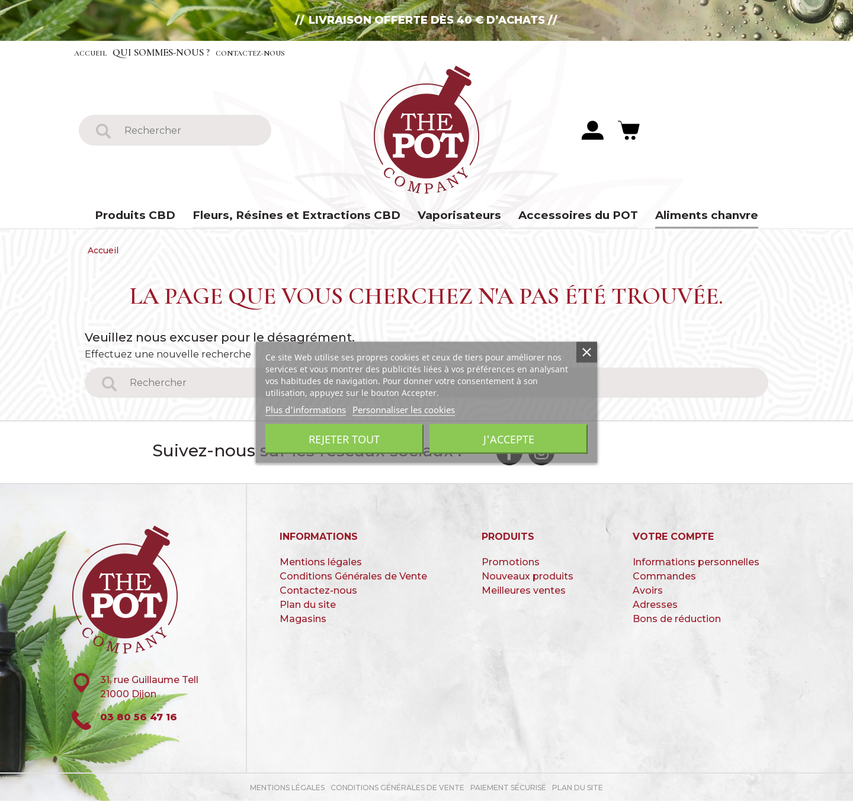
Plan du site (308, 608)
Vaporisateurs (455, 216)
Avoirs (648, 594)
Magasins (303, 622)
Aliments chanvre (692, 216)
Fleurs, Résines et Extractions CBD (302, 216)
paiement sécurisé (508, 791)
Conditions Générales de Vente (353, 579)
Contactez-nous (283, 52)
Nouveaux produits (527, 579)
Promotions (511, 565)
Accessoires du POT (568, 216)
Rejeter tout (344, 439)
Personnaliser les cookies (403, 410)
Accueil (96, 52)
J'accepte (508, 439)
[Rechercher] (190, 131)
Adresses (655, 608)
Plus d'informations (305, 410)
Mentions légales (321, 565)
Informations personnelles (696, 565)
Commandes (664, 579)
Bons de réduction (677, 622)
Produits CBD (149, 216)
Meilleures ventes (524, 594)
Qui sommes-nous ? (177, 52)
